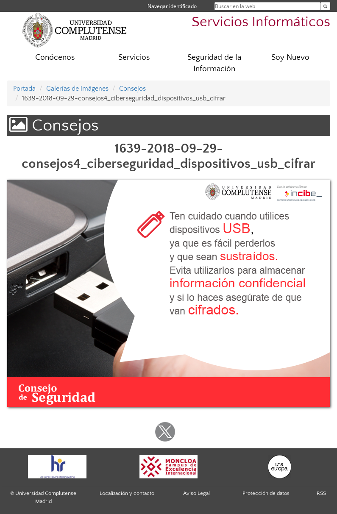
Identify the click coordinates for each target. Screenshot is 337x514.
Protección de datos (266, 493)
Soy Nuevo (290, 57)
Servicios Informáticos (261, 22)
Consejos (132, 88)
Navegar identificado (172, 6)
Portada (24, 88)
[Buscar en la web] (325, 6)
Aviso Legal (196, 493)
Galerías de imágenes (77, 88)
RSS (321, 493)
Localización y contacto (127, 493)
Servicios (134, 57)
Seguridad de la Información (214, 63)
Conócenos (55, 57)
